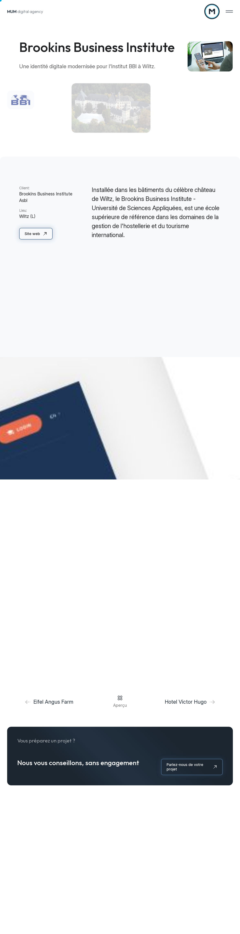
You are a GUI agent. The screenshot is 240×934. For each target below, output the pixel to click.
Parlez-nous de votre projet (185, 766)
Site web (32, 234)
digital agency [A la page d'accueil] (25, 10)
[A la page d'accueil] (212, 10)
